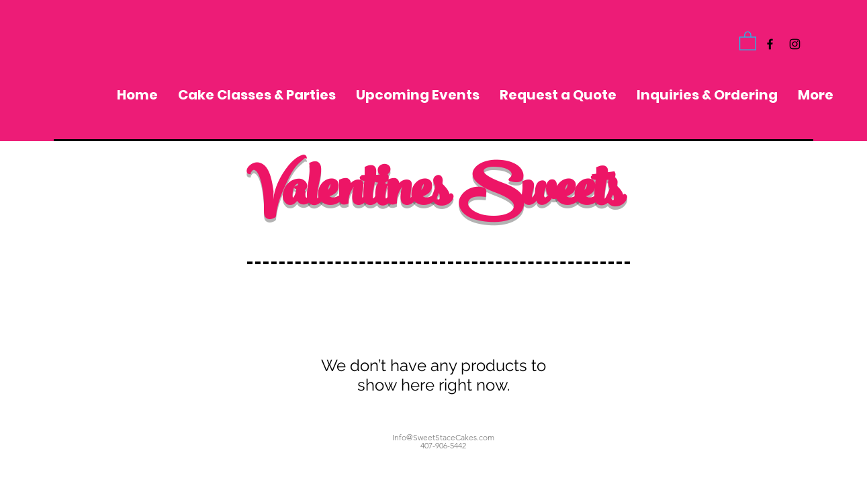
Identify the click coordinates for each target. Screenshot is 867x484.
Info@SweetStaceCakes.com (443, 437)
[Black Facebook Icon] (770, 44)
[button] (747, 40)
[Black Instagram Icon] (795, 44)
